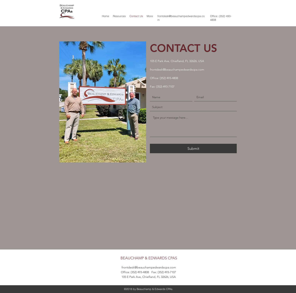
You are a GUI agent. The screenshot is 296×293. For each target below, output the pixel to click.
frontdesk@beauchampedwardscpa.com (177, 69)
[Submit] (193, 148)
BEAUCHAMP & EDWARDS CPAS (148, 258)
